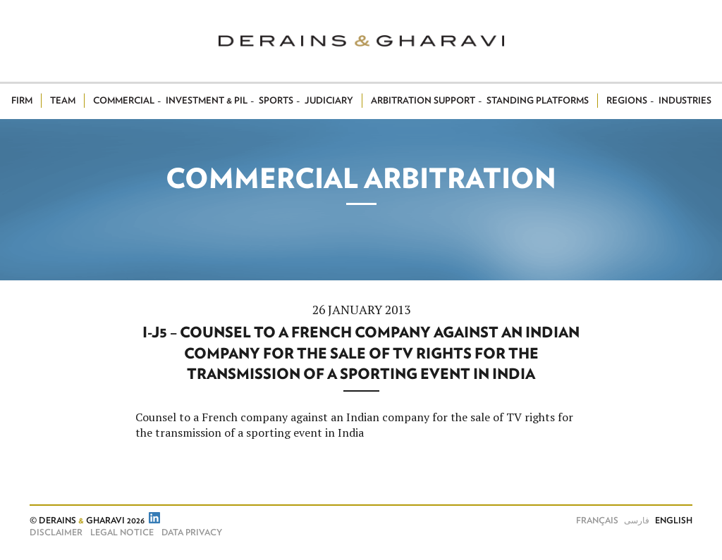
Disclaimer (56, 532)
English (673, 520)
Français (597, 520)
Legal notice (122, 532)
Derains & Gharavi (361, 41)
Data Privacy (191, 532)
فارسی (636, 520)
